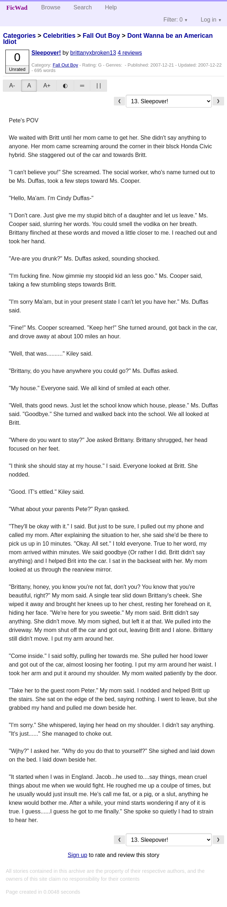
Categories (19, 35)
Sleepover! (46, 53)
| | (98, 85)
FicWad (17, 7)
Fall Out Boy (101, 35)
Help (111, 7)
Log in (209, 20)
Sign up (77, 855)
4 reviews (129, 53)
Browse (50, 7)
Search (83, 7)
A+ (46, 85)
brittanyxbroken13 (93, 53)
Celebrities (59, 35)
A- (12, 85)
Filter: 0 (173, 20)
